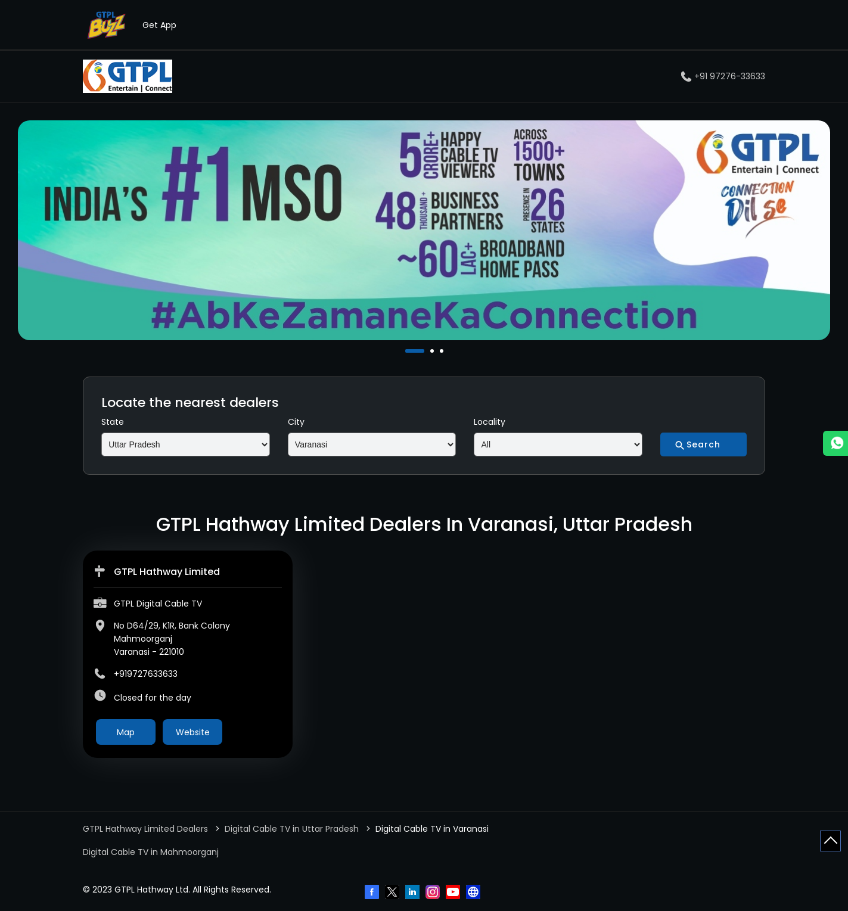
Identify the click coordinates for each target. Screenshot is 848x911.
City (296, 422)
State (112, 422)
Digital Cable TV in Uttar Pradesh (292, 829)
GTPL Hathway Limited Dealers (146, 829)
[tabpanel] (424, 230)
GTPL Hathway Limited (167, 572)
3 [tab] (443, 351)
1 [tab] (408, 351)
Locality (489, 422)
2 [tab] (433, 351)
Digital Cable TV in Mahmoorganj (151, 852)
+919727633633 (146, 674)
